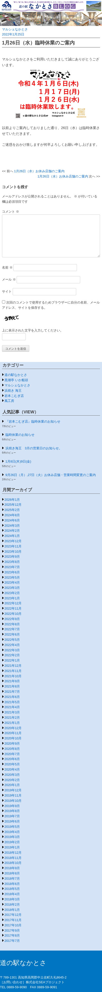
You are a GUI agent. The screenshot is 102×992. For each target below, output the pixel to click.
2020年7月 (12, 754)
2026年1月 (12, 499)
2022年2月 (12, 655)
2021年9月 (12, 681)
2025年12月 (13, 504)
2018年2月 (12, 904)
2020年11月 (13, 733)
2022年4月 (12, 645)
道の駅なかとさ (15, 375)
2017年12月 (13, 915)
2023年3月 (12, 588)
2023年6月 (12, 572)
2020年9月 (12, 743)
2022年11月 (13, 608)
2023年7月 (12, 567)
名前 (7, 267)
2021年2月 (12, 717)
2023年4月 (12, 582)
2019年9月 (12, 806)
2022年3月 (12, 650)
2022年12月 (13, 603)
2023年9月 (12, 556)
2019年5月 (12, 826)
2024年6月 (12, 520)
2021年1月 (12, 723)
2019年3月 (12, 837)
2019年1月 (12, 847)
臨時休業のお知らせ (19, 435)
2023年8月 (12, 562)
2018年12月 (13, 852)
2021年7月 (12, 691)
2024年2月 (12, 530)
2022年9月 (12, 619)
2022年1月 (12, 660)
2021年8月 (12, 686)
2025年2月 (12, 510)
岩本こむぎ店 (14, 396)
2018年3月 (12, 899)
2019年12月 (13, 790)
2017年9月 (12, 930)
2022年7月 (12, 629)
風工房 (9, 401)
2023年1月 (12, 598)
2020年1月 (12, 785)
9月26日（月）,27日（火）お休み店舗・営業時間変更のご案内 (50, 475)
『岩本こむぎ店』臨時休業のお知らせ (32, 421)
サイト (7, 291)
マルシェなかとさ (15, 29)
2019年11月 (13, 795)
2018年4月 (12, 894)
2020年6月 (12, 759)
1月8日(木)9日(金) (18, 461)
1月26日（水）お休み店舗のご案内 (39, 171)
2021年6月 (12, 697)
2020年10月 (13, 738)
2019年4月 (12, 832)
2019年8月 (12, 811)
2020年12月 (13, 728)
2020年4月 (12, 769)
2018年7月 (12, 878)
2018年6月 (12, 884)
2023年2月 (12, 593)
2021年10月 (13, 676)
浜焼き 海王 (13, 390)
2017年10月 (13, 925)
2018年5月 (12, 889)
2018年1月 (12, 910)
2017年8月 (12, 935)
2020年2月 (12, 780)
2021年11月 (13, 671)
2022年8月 (12, 624)
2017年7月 (12, 941)
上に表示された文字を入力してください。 (32, 330)
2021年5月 (12, 702)
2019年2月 (12, 842)
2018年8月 (12, 873)
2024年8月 (12, 515)
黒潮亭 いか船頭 (16, 380)
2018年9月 (12, 868)
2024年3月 (12, 525)
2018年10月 (13, 863)
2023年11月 (13, 546)
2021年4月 (12, 707)
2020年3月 (12, 775)
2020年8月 (12, 749)
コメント (10, 211)
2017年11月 (13, 920)
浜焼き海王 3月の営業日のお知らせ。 (33, 448)
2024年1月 (12, 536)
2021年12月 (13, 665)
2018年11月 (13, 858)
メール (9, 279)
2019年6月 (12, 821)
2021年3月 (12, 712)
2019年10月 (13, 801)
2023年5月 (12, 577)
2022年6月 (12, 634)
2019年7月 (12, 816)
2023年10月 (13, 551)
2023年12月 (13, 541)
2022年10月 (13, 614)
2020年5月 (12, 764)
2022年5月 (12, 640)
